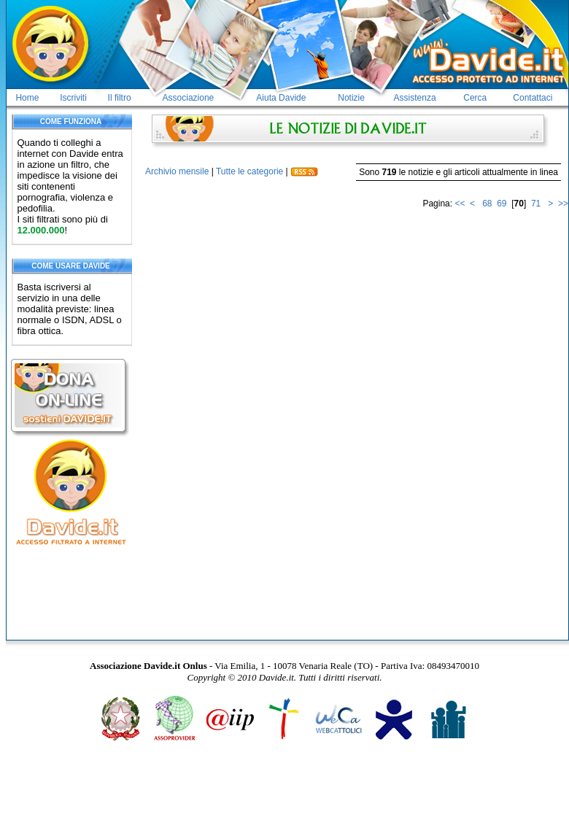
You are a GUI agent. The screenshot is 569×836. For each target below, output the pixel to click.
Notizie (351, 98)
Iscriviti (73, 98)
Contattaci (532, 98)
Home (27, 98)
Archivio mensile (177, 171)
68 (487, 203)
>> (563, 203)
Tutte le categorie (249, 171)
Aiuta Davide (281, 98)
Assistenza (415, 98)
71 (536, 203)
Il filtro (119, 98)
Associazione (188, 98)
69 (501, 203)
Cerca (475, 98)
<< (459, 203)
